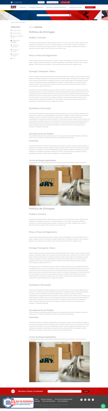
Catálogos (89, 7)
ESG (14, 58)
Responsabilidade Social (17, 37)
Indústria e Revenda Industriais (56, 7)
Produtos (23, 7)
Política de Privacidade (15, 46)
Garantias (41, 2)
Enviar (80, 391)
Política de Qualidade (15, 55)
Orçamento (65, 2)
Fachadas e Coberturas (36, 7)
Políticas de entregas (15, 41)
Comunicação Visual (75, 7)
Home (12, 22)
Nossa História (17, 30)
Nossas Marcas (17, 33)
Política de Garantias (15, 50)
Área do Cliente (52, 2)
